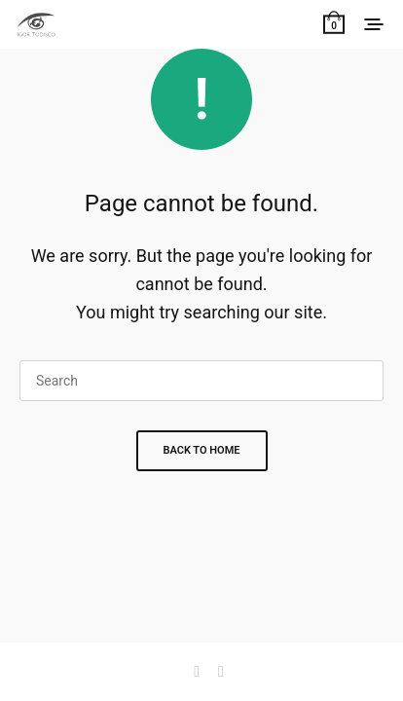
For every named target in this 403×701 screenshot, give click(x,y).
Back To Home (202, 450)
